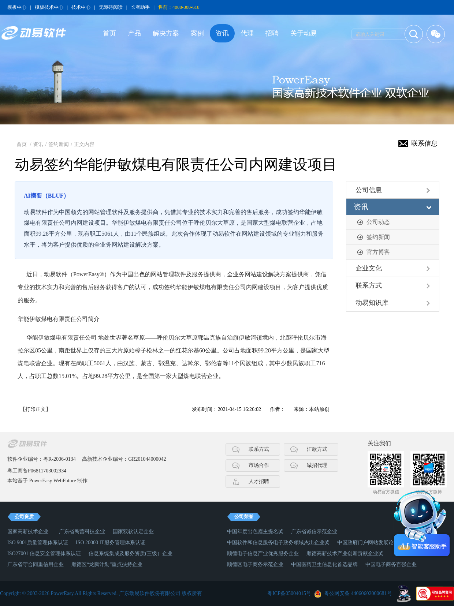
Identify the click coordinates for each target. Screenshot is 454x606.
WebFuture (64, 480)
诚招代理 (317, 465)
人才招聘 (259, 481)
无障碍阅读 (111, 7)
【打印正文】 (35, 409)
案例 (197, 33)
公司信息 (369, 190)
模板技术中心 (49, 7)
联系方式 (369, 285)
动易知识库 (372, 302)
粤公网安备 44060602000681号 (358, 593)
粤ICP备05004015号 (289, 593)
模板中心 (16, 7)
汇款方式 (317, 449)
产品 (134, 33)
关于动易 (303, 33)
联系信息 (424, 143)
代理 (247, 33)
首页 (109, 33)
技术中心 (80, 7)
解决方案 (166, 33)
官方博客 (378, 252)
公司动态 (378, 222)
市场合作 (259, 465)
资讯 (222, 33)
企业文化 (369, 268)
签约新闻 (58, 144)
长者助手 (140, 7)
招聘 (272, 33)
